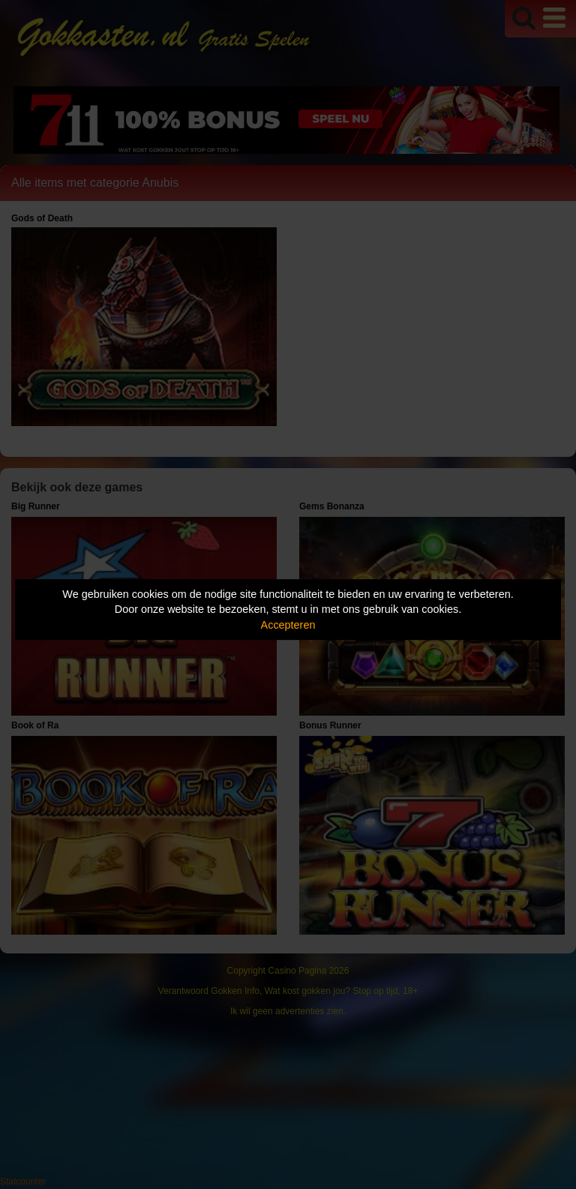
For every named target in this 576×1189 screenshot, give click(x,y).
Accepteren (288, 625)
